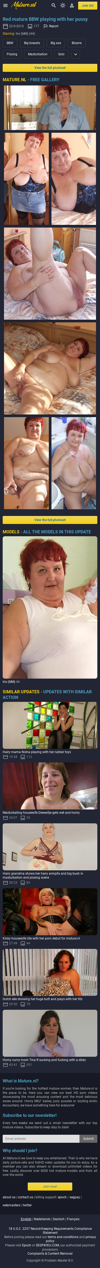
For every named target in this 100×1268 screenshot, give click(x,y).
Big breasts (32, 43)
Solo (61, 54)
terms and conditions (63, 1237)
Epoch (26, 1245)
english (26, 1219)
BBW (10, 43)
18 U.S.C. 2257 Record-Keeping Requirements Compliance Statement (50, 1231)
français (73, 1219)
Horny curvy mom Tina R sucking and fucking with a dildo (44, 1060)
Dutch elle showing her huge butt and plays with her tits (42, 999)
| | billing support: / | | (42, 1201)
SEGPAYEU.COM (47, 1245)
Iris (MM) (9, 682)
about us (9, 1197)
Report (53, 26)
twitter (27, 1205)
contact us (25, 1197)
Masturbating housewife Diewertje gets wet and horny (41, 813)
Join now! (50, 1186)
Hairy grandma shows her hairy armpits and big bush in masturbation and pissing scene (43, 876)
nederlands (42, 1219)
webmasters (11, 1205)
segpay (75, 1197)
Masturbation (37, 54)
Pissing (12, 54)
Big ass (56, 43)
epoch (62, 1197)
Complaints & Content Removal (50, 1253)
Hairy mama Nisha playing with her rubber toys (37, 752)
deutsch (59, 1219)
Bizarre (77, 43)
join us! (88, 5)
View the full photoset (50, 68)
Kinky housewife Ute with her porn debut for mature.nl (41, 938)
